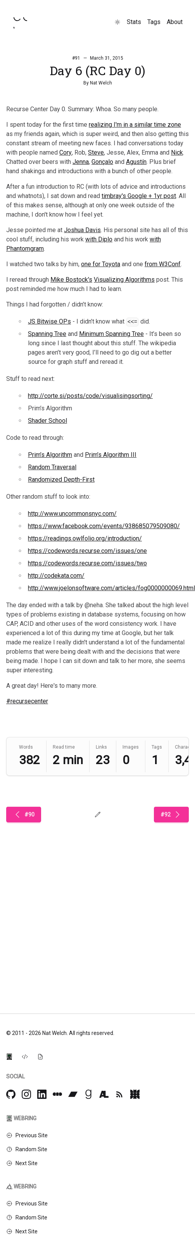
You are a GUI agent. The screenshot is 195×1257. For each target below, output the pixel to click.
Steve (96, 152)
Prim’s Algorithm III (110, 454)
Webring (21, 1118)
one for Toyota (100, 264)
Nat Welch (101, 83)
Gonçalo (102, 161)
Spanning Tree (47, 333)
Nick (177, 152)
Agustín (136, 161)
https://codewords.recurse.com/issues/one (87, 550)
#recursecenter (27, 701)
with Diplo (98, 239)
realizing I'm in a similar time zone (135, 124)
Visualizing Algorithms (124, 279)
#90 (24, 814)
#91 (76, 58)
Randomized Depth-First (61, 479)
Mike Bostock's (71, 279)
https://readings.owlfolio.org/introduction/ (85, 538)
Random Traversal (52, 467)
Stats (134, 22)
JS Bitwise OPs (49, 321)
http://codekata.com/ (56, 575)
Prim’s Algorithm (50, 454)
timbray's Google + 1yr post (139, 196)
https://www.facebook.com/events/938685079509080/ (104, 526)
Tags (153, 22)
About (175, 22)
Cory (65, 152)
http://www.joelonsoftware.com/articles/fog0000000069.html (111, 588)
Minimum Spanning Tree (111, 333)
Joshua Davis (82, 230)
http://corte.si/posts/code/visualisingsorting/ (90, 395)
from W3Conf (163, 264)
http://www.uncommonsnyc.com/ (72, 513)
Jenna (80, 161)
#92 (171, 814)
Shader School (47, 420)
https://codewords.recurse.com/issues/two (87, 563)
